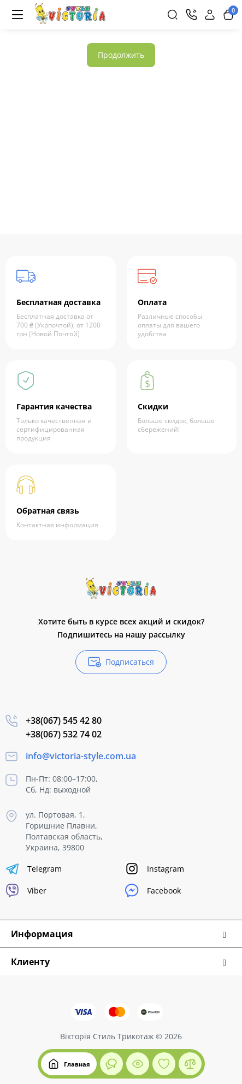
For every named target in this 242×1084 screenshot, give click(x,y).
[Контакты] (191, 15)
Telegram (33, 868)
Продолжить (121, 55)
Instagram (154, 868)
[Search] (172, 15)
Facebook (153, 890)
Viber (25, 890)
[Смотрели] (111, 1063)
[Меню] (17, 15)
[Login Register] (210, 15)
